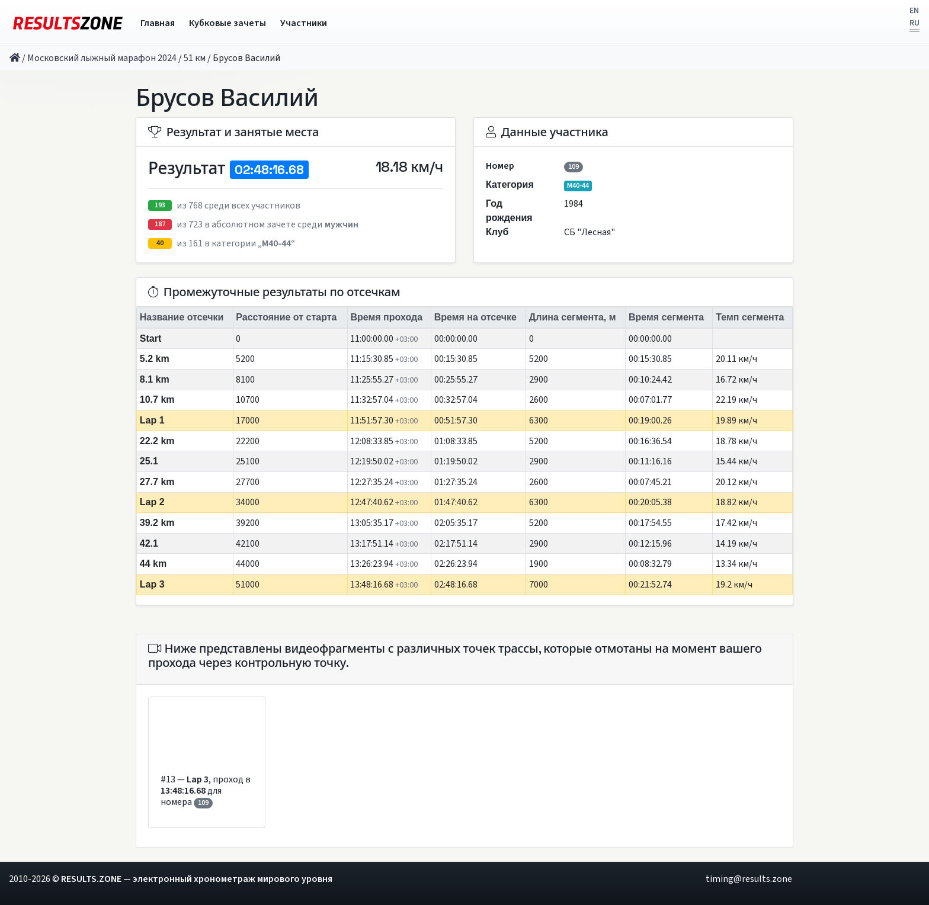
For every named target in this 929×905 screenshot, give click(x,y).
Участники (303, 23)
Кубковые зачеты (227, 23)
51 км (195, 58)
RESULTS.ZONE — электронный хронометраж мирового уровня (196, 878)
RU (914, 23)
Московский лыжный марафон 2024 (102, 58)
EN (914, 11)
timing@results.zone (749, 878)
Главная (157, 23)
